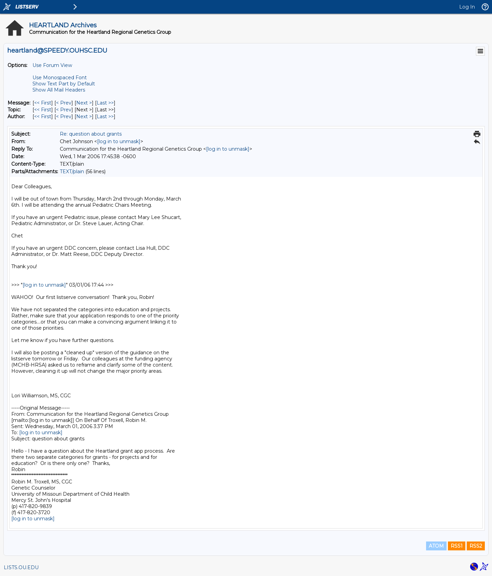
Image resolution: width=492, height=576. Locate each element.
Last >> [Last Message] (105, 103)
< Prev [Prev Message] (63, 103)
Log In (467, 7)
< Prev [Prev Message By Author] (63, 116)
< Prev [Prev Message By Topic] (63, 110)
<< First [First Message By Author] (42, 116)
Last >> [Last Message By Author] (105, 116)
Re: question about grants (91, 134)
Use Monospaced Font (59, 77)
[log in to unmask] (118, 141)
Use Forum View (52, 65)
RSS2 (475, 546)
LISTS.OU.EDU (21, 567)
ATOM (436, 546)
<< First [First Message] (42, 103)
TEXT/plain (72, 171)
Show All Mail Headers (58, 90)
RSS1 (457, 546)
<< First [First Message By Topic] (42, 110)
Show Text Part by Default (63, 84)
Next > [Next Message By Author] (84, 116)
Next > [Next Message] (84, 103)
